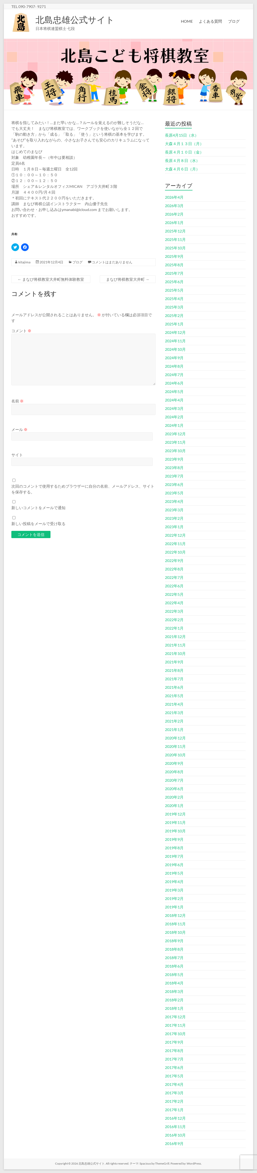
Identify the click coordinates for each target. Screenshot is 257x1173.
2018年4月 (174, 983)
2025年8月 (174, 264)
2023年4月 (174, 501)
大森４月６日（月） (182, 169)
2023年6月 (174, 484)
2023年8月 (174, 467)
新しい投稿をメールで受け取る (38, 523)
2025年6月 (174, 281)
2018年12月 (175, 915)
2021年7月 (174, 678)
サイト (17, 454)
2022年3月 (174, 611)
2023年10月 (175, 450)
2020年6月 (174, 788)
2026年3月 (174, 205)
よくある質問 (210, 21)
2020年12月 (175, 738)
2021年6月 (174, 687)
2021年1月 (174, 729)
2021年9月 (174, 662)
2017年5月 (174, 1076)
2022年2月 (174, 619)
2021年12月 (175, 636)
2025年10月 (175, 248)
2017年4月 (174, 1084)
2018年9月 (174, 940)
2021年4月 (174, 704)
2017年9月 (174, 1042)
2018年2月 (174, 999)
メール (19, 429)
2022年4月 (174, 602)
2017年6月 (174, 1067)
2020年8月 (174, 771)
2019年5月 (174, 873)
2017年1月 (174, 1109)
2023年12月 (175, 433)
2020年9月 (174, 763)
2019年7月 (174, 856)
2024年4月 (174, 400)
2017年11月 (175, 1025)
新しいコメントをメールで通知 (38, 507)
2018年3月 (174, 991)
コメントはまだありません (112, 262)
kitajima (24, 262)
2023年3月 (174, 509)
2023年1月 (174, 526)
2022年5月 (174, 594)
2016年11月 (175, 1126)
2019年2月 (174, 898)
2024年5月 (174, 391)
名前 (17, 401)
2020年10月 (175, 754)
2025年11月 (175, 239)
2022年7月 (174, 577)
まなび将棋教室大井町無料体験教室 (51, 279)
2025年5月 (174, 290)
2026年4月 (174, 197)
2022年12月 (175, 535)
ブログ (234, 21)
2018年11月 (175, 923)
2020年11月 (175, 746)
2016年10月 (175, 1135)
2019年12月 (175, 814)
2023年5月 (174, 493)
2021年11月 (175, 645)
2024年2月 (174, 416)
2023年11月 (175, 442)
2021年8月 (174, 670)
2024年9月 (174, 357)
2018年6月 (174, 966)
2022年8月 (174, 569)
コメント (21, 330)
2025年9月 (174, 256)
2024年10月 (175, 349)
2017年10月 (175, 1033)
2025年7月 (174, 273)
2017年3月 (174, 1092)
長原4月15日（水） (182, 135)
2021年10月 (175, 653)
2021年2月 (174, 721)
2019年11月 (175, 822)
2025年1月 (174, 324)
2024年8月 (174, 366)
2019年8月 (174, 847)
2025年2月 (174, 315)
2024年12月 (175, 332)
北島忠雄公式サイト (75, 19)
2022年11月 (175, 543)
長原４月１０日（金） (184, 152)
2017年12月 (175, 1016)
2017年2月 (174, 1101)
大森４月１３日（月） (184, 143)
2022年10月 (175, 552)
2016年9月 (174, 1143)
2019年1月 (174, 907)
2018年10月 (175, 932)
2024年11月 (175, 340)
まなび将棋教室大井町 (127, 279)
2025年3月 (174, 307)
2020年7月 (174, 780)
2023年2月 (174, 518)
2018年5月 (174, 974)
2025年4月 (174, 298)
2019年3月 (174, 890)
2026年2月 (174, 214)
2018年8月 (174, 949)
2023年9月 (174, 459)
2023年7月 (174, 476)
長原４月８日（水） (182, 160)
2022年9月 (174, 560)
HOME (187, 21)
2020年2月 (174, 797)
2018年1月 (174, 1008)
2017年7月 (174, 1059)
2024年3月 (174, 408)
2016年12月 (175, 1118)
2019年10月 (175, 831)
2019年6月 (174, 864)
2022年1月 (174, 628)
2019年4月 (174, 881)
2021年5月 (174, 695)
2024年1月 (174, 425)
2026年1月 (174, 222)
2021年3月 (174, 712)
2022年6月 (174, 585)
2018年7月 (174, 957)
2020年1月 (174, 805)
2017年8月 (174, 1050)
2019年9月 (174, 839)
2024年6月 (174, 383)
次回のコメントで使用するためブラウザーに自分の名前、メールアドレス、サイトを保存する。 (82, 489)
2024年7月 (174, 374)
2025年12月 (175, 231)
